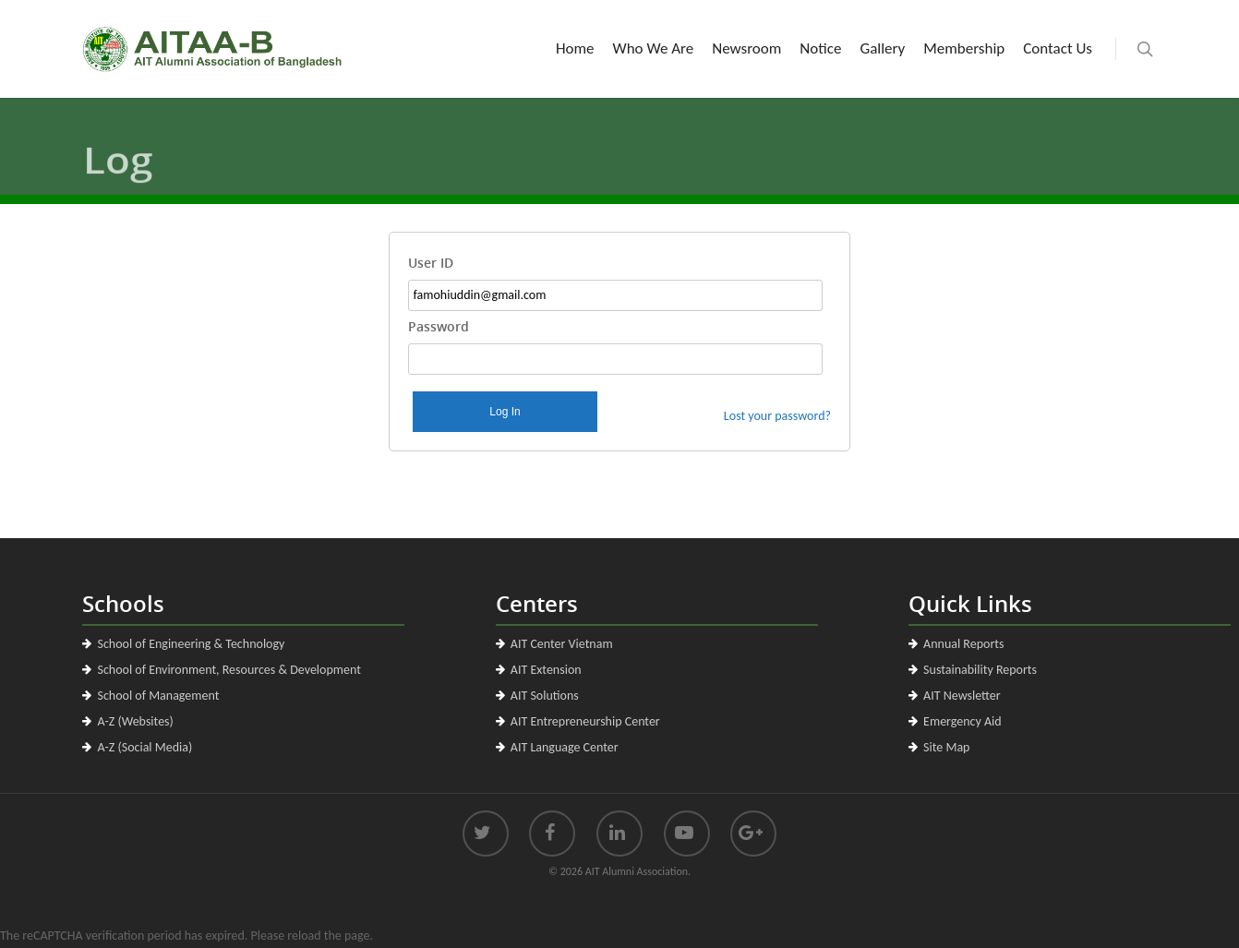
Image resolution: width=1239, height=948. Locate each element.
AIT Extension (546, 670)
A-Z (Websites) (135, 721)
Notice (820, 48)
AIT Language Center (565, 747)
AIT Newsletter (962, 695)
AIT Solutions (545, 695)
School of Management (158, 695)
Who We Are (653, 48)
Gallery (882, 48)
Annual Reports (963, 644)
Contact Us (1057, 48)
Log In (504, 411)
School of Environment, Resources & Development (228, 670)
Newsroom (746, 48)
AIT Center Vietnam (562, 644)
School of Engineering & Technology (190, 644)
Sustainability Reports (980, 670)
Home (575, 48)
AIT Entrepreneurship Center (585, 721)
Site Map (946, 747)
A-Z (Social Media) (144, 747)
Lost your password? (777, 416)
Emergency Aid (962, 721)
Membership (963, 48)
